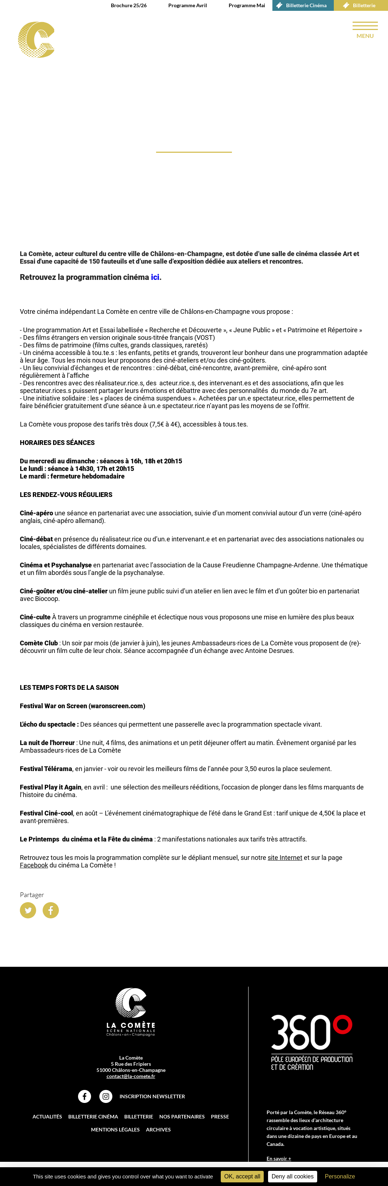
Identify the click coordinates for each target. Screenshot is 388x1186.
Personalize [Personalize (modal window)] (340, 1176)
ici (155, 278)
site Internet (285, 858)
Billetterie (357, 5)
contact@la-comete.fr (131, 1077)
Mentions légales (115, 1130)
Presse (220, 1117)
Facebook (34, 866)
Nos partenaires (182, 1117)
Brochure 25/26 (129, 5)
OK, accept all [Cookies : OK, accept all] (242, 1176)
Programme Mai (247, 5)
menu (365, 35)
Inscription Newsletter (152, 1097)
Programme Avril (187, 5)
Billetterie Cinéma (299, 5)
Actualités (47, 1117)
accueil (23, 236)
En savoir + (279, 1159)
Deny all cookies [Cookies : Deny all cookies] (293, 1176)
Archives (158, 1130)
